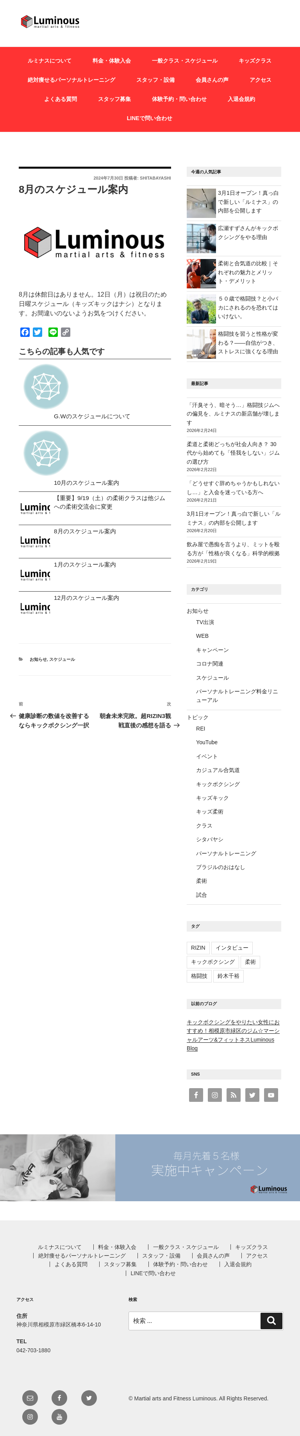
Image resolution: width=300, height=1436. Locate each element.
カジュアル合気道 (218, 770)
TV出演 (205, 622)
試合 (201, 895)
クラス (204, 825)
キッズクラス (255, 61)
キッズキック (212, 798)
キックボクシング (218, 784)
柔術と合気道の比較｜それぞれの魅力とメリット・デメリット (248, 272)
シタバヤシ (209, 839)
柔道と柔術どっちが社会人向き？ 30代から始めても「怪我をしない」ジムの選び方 (233, 453)
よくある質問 (60, 99)
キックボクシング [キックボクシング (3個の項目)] (213, 962)
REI (200, 728)
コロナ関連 (209, 663)
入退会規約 (241, 99)
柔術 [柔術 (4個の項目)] (250, 962)
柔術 (201, 881)
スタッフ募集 (114, 99)
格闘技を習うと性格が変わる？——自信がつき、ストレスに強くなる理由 (248, 343)
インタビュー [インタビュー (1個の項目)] (232, 948)
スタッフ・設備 (155, 80)
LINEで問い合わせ (149, 118)
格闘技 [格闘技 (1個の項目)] (199, 976)
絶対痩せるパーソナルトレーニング (71, 80)
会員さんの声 (212, 80)
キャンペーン (212, 650)
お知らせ (38, 659)
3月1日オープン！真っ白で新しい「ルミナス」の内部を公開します (248, 202)
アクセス (260, 80)
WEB (202, 636)
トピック (198, 717)
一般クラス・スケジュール (185, 61)
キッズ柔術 (209, 811)
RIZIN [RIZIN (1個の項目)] (198, 948)
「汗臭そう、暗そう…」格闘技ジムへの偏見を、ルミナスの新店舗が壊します (233, 414)
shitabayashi (155, 178)
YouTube (207, 742)
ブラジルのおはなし (220, 867)
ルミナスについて (49, 61)
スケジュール (62, 659)
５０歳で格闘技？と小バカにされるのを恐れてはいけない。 (248, 307)
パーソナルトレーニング (226, 853)
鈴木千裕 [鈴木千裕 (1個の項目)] (228, 976)
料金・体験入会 (112, 61)
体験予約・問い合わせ (179, 99)
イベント (207, 756)
